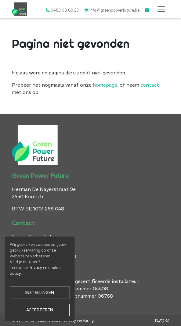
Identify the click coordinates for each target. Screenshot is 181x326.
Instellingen (39, 292)
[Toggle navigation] (161, 9)
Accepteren (39, 309)
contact (149, 85)
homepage (105, 85)
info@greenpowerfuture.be (114, 10)
